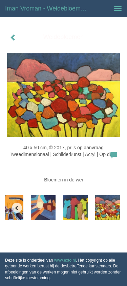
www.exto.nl (65, 260)
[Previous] (17, 208)
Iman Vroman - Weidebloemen (46, 8)
